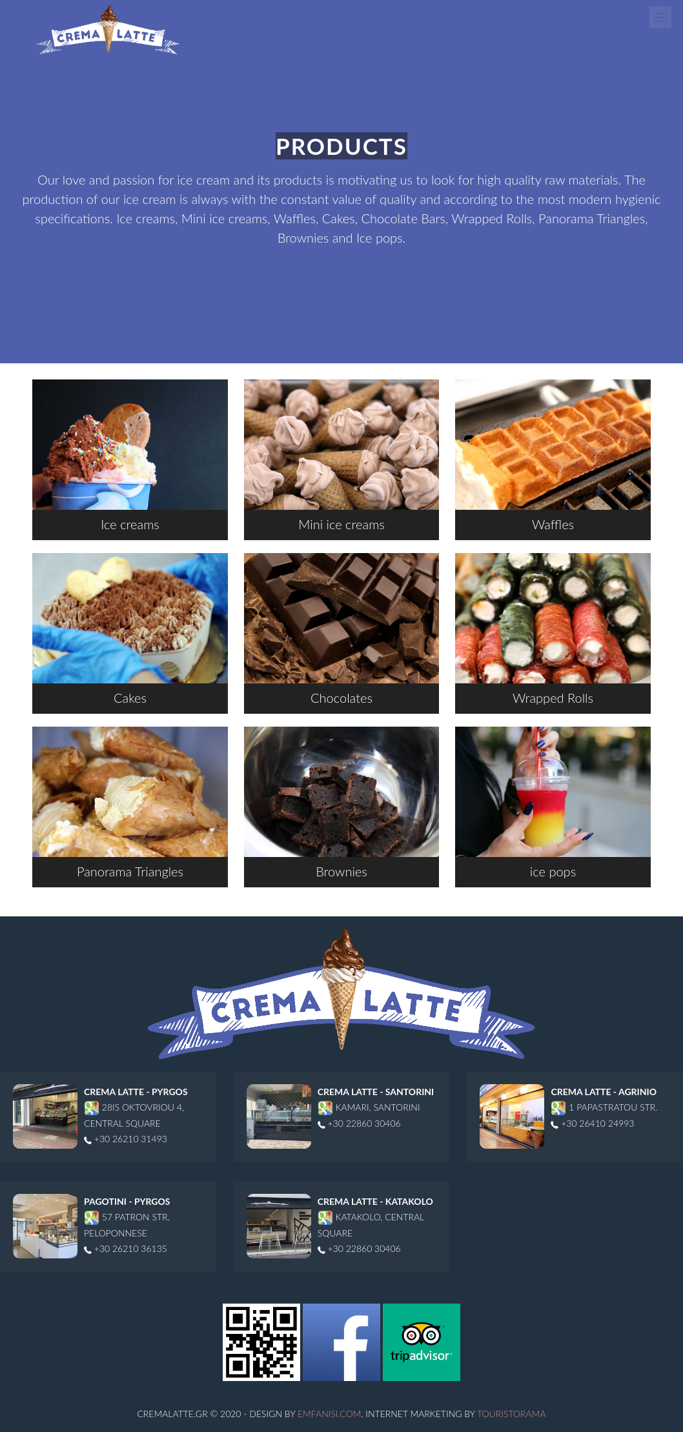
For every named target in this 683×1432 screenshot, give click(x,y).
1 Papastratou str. (604, 1107)
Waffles (553, 455)
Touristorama (511, 1413)
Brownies (342, 803)
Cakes (130, 629)
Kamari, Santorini (369, 1107)
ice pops (553, 803)
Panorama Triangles (130, 803)
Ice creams (130, 455)
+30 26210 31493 (125, 1138)
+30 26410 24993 (592, 1123)
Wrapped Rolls (553, 629)
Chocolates (342, 629)
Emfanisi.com (329, 1413)
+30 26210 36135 (125, 1248)
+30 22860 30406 (359, 1123)
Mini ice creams (342, 455)
